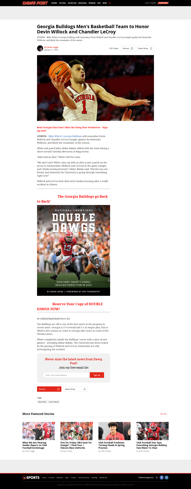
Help (66, 478)
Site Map (94, 478)
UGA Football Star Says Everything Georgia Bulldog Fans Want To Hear (151, 445)
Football (62, 3)
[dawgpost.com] (35, 3)
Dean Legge (30, 451)
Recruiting (72, 3)
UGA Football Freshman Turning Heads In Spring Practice (111, 445)
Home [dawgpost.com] (44, 478)
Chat (99, 3)
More (105, 3)
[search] (110, 3)
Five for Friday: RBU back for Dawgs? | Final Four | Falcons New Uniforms (76, 445)
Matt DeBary (106, 451)
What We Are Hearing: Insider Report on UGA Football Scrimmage (34, 445)
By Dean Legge (51, 47)
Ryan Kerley (67, 451)
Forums (54, 3)
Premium (92, 3)
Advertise (59, 478)
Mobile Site (103, 478)
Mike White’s (55, 136)
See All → (164, 413)
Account (51, 478)
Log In (147, 3)
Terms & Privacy (83, 478)
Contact (73, 478)
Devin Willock (54, 402)
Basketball (82, 3)
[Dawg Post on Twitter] (157, 477)
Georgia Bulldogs (72, 136)
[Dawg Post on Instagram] (166, 477)
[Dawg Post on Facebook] (162, 477)
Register (153, 3)
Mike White (42, 402)
